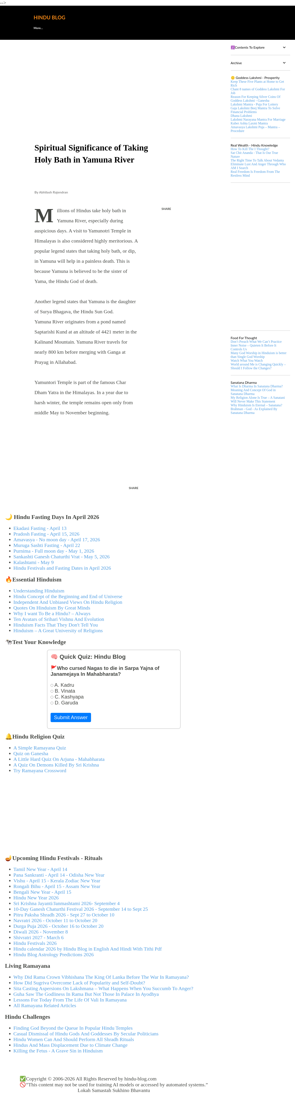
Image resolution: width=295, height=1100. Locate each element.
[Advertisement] (114, 74)
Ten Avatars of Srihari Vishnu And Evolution (58, 619)
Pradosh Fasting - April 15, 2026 (46, 534)
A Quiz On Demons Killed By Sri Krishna (56, 765)
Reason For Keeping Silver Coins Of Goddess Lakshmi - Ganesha (255, 98)
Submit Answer (71, 717)
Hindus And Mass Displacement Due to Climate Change (70, 1045)
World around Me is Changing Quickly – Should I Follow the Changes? (258, 366)
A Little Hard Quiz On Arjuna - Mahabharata (59, 759)
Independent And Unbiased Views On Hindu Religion (67, 602)
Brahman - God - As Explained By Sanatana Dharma (254, 411)
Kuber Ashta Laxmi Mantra (249, 123)
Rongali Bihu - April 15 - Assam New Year (57, 886)
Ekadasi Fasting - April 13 (40, 528)
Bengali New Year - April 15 (42, 892)
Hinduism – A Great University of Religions (58, 630)
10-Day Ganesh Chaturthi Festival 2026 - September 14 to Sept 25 (80, 909)
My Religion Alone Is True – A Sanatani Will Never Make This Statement (258, 399)
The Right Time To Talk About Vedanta (257, 160)
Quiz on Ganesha (30, 753)
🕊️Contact (61, 28)
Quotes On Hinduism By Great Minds (51, 608)
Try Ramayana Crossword (39, 770)
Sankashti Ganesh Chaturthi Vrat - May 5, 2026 (61, 556)
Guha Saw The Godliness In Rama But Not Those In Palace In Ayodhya (86, 994)
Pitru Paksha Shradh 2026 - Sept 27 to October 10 (63, 914)
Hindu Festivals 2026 (35, 943)
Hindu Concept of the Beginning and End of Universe (67, 596)
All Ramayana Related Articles (44, 1005)
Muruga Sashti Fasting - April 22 (46, 545)
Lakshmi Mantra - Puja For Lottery (254, 104)
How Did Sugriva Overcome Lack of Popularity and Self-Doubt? (79, 982)
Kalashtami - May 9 (33, 562)
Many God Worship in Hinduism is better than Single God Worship (259, 355)
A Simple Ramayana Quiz (39, 748)
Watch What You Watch (247, 360)
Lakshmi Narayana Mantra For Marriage (258, 119)
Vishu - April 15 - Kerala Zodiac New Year (56, 880)
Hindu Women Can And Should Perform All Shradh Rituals (73, 1039)
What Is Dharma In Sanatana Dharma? (257, 386)
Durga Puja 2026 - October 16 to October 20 (58, 926)
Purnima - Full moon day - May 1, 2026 (53, 551)
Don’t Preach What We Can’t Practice (256, 341)
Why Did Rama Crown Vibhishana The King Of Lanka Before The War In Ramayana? (101, 977)
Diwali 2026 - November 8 (40, 932)
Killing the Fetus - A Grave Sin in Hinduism (58, 1050)
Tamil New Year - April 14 (40, 869)
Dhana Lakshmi (241, 115)
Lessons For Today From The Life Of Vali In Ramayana (70, 1000)
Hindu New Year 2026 (36, 897)
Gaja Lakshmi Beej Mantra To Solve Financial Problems (255, 110)
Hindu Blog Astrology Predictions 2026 (53, 954)
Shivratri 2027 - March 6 (38, 937)
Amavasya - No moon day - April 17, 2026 (56, 539)
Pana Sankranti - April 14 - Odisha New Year (59, 875)
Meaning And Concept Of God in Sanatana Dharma (253, 392)
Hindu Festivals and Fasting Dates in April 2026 (62, 568)
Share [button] (166, 209)
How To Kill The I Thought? (250, 149)
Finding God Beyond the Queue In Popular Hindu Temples (73, 1028)
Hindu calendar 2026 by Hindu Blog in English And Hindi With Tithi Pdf (87, 949)
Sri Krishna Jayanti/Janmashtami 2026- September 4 (66, 903)
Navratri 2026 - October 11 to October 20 (55, 920)
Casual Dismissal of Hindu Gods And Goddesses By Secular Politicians (86, 1033)
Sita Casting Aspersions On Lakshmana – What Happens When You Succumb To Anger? (103, 988)
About (38, 28)
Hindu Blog (49, 17)
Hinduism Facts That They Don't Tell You (55, 625)
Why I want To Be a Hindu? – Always (52, 613)
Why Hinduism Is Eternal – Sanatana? (256, 405)
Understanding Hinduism (38, 590)
